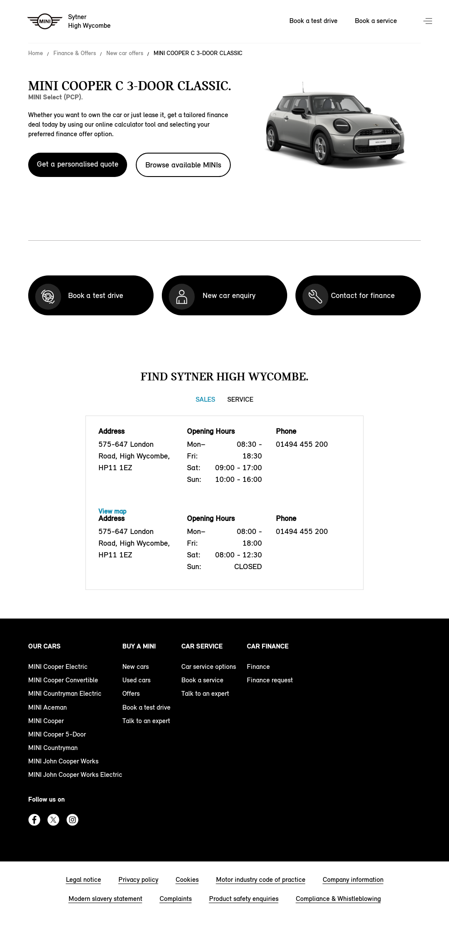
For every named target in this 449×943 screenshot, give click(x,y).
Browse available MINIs (183, 165)
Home (35, 53)
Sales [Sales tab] (205, 399)
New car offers (124, 53)
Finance (258, 666)
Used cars (136, 680)
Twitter (53, 819)
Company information (353, 879)
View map (112, 511)
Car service (202, 646)
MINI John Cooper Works (63, 761)
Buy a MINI (139, 646)
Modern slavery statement (105, 898)
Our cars (44, 646)
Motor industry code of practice (260, 879)
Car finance (267, 646)
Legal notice (83, 879)
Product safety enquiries (244, 898)
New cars (135, 666)
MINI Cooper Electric (58, 666)
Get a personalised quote (77, 164)
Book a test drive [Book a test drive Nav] (313, 20)
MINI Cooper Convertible (63, 680)
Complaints (176, 898)
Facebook (34, 819)
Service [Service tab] (240, 399)
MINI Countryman (53, 747)
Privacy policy (138, 879)
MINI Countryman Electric (65, 693)
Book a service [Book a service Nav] (376, 20)
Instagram (72, 819)
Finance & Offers (74, 53)
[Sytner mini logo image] (69, 21)
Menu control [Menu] (428, 21)
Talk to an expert (146, 721)
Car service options (208, 666)
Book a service (202, 680)
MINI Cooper (46, 721)
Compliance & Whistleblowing (338, 898)
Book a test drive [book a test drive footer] (146, 707)
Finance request (270, 680)
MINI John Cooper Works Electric (75, 774)
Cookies (187, 879)
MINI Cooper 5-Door (57, 734)
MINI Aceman (47, 707)
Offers (131, 693)
